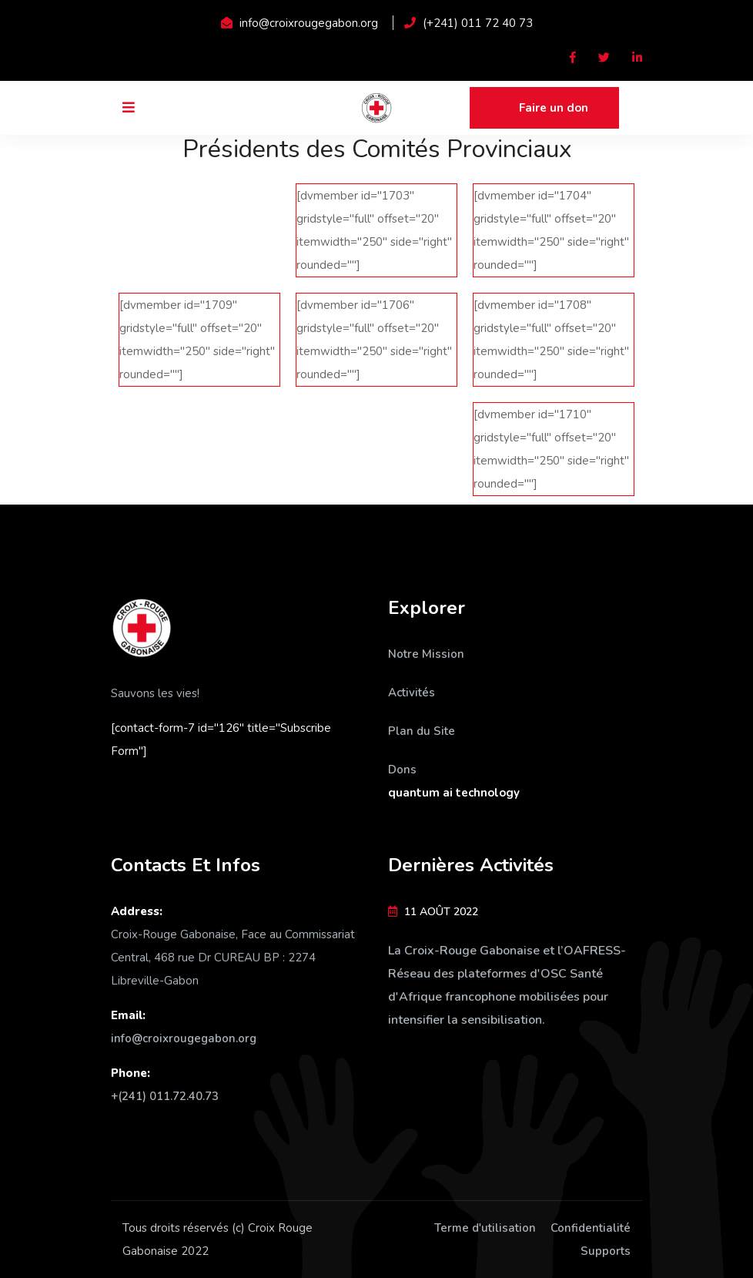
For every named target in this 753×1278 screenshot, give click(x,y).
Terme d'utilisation (485, 1228)
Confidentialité (591, 1228)
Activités (411, 692)
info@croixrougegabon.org (183, 1038)
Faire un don (544, 108)
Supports (606, 1251)
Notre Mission (426, 654)
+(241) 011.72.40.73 (165, 1096)
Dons (402, 769)
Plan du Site (421, 731)
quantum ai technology (454, 792)
